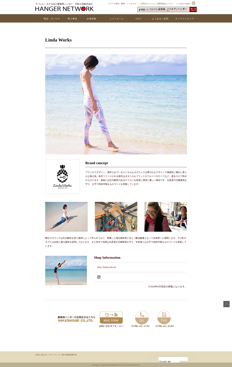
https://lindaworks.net (106, 267)
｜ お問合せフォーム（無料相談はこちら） (156, 4)
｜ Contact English (183, 4)
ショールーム (117, 19)
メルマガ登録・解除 (116, 4)
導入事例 (72, 19)
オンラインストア (184, 19)
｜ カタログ (131, 4)
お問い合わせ (41, 355)
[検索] (169, 362)
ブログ (138, 19)
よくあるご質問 (160, 19)
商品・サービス (52, 19)
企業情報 (91, 19)
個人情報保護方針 (69, 355)
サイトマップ (54, 355)
